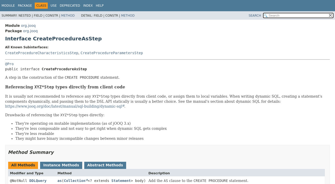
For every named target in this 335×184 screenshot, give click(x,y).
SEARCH (255, 15)
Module (8, 5)
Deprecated (70, 5)
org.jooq (28, 26)
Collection (74, 181)
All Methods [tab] (23, 165)
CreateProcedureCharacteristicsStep (41, 53)
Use (54, 5)
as (59, 181)
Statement (121, 181)
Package (25, 5)
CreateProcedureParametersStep (111, 53)
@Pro (9, 64)
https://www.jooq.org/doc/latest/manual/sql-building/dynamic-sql (63, 106)
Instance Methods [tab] (61, 165)
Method (68, 15)
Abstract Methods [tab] (105, 165)
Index (88, 5)
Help (100, 5)
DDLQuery (37, 181)
